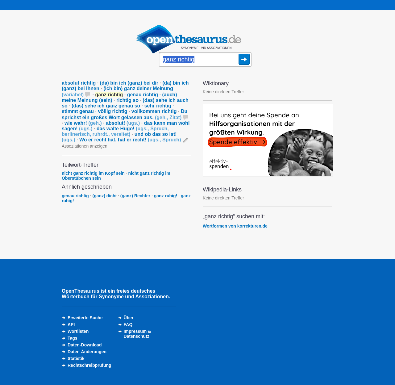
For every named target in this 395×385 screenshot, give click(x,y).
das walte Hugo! (115, 131)
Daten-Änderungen (87, 351)
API (71, 324)
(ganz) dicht (105, 195)
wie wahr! (83, 123)
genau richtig (142, 94)
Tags (72, 338)
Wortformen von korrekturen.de (235, 226)
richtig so (127, 100)
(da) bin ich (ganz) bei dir (129, 83)
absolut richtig (79, 83)
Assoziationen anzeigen (84, 146)
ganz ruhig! (165, 195)
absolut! (123, 123)
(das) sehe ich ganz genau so (106, 105)
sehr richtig (157, 105)
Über (129, 317)
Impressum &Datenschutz (137, 334)
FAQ (128, 324)
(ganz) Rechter (135, 195)
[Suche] (205, 60)
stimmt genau (78, 111)
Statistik (76, 358)
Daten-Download (85, 344)
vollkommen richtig (154, 111)
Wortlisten (78, 331)
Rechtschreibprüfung (89, 365)
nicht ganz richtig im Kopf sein (93, 173)
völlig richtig (112, 111)
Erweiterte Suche (85, 317)
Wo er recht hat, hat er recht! (130, 139)
